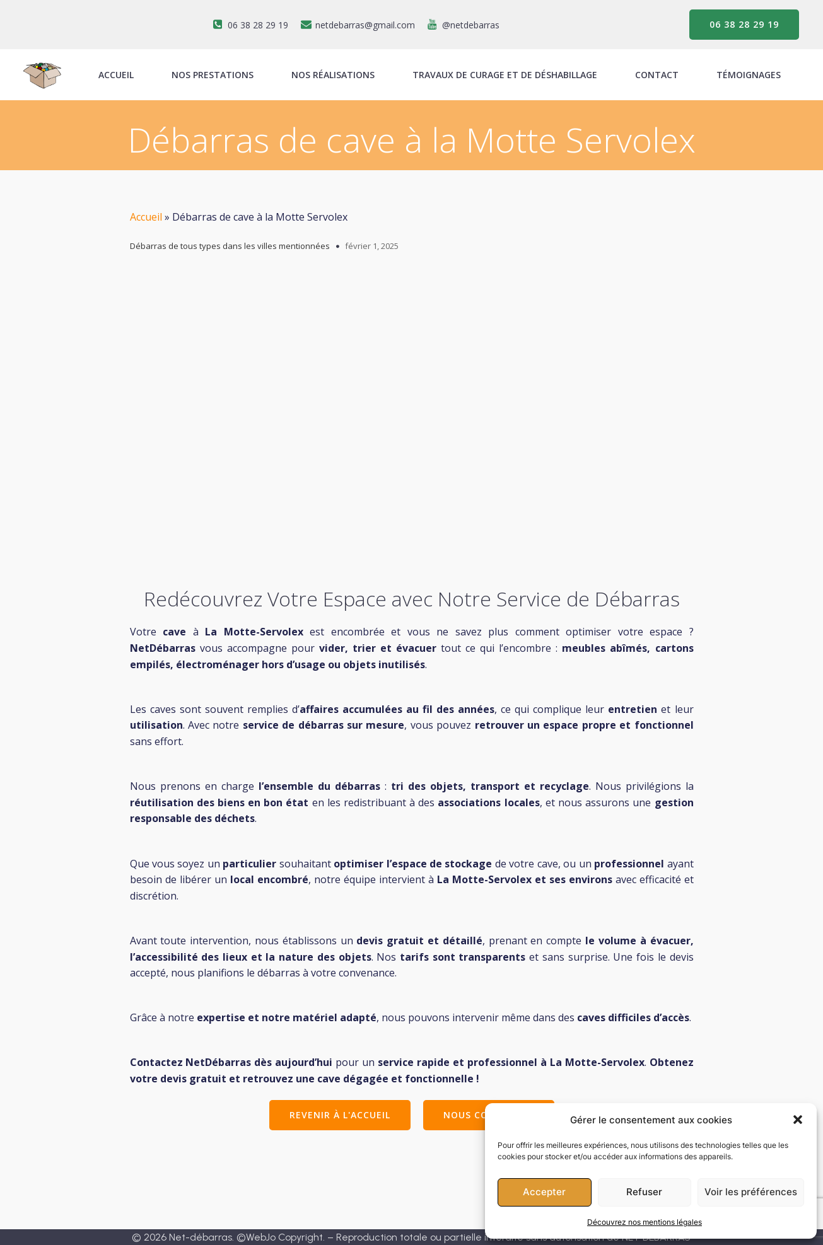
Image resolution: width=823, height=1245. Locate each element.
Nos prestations (213, 75)
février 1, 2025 (372, 246)
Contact (657, 75)
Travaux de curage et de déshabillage (504, 75)
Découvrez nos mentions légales (644, 1222)
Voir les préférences (750, 1192)
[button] (797, 1119)
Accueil (146, 217)
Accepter (544, 1192)
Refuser (644, 1192)
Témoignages (748, 75)
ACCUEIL (116, 75)
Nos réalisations (333, 75)
